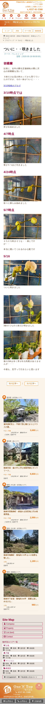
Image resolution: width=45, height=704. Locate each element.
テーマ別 (28, 31)
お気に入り (39, 686)
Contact (8, 636)
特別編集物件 (11, 677)
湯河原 (22, 648)
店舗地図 (37, 701)
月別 (17, 31)
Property (8, 628)
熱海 (7, 648)
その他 (7, 650)
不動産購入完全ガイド (28, 677)
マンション (9, 661)
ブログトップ (9, 40)
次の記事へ (31, 383)
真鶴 (14, 648)
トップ (7, 31)
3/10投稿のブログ (12, 86)
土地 (6, 645)
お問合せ (8, 701)
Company (9, 624)
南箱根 (31, 648)
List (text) (9, 632)
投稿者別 (38, 31)
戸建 (6, 653)
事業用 (7, 668)
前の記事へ (13, 383)
